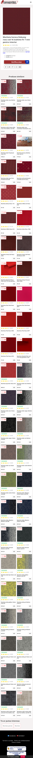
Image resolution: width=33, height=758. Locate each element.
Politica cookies (16, 742)
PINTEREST (20, 736)
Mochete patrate (7, 726)
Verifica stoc (20, 62)
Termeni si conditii (7, 740)
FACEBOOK (12, 736)
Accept (23, 756)
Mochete (17, 726)
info (14, 104)
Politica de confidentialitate (22, 740)
